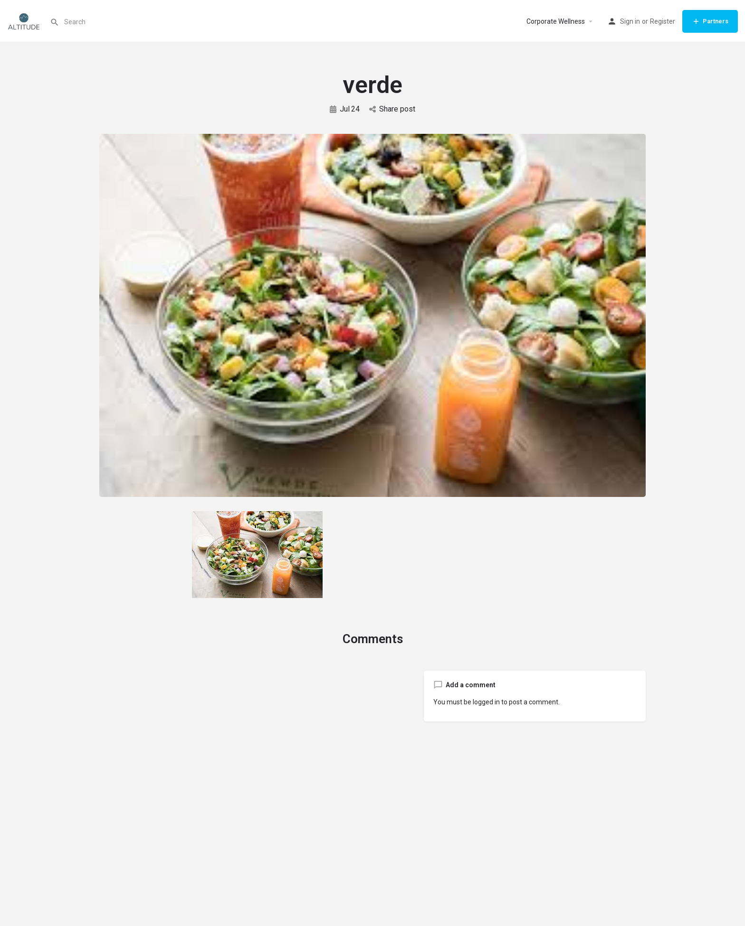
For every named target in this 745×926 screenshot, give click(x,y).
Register (662, 21)
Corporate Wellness (555, 21)
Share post (392, 108)
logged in (486, 702)
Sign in (630, 21)
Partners (710, 21)
